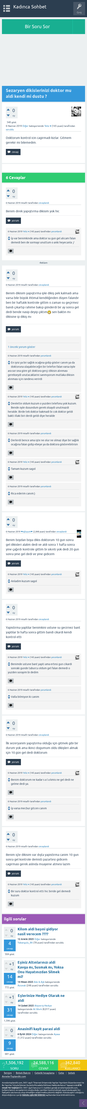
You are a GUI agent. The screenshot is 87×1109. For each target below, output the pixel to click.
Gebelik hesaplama (44, 1073)
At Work (37, 1009)
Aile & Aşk (39, 982)
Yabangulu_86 (25, 942)
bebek (71, 1073)
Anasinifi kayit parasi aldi (39, 1029)
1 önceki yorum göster (21, 346)
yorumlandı (56, 231)
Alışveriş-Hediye (43, 1005)
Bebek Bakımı (23, 1073)
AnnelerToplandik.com (14, 1076)
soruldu (10, 129)
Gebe (61, 1073)
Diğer (25, 126)
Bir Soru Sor (37, 26)
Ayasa (57, 1034)
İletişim (8, 1073)
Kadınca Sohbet (30, 6)
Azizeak (22, 985)
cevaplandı (44, 203)
